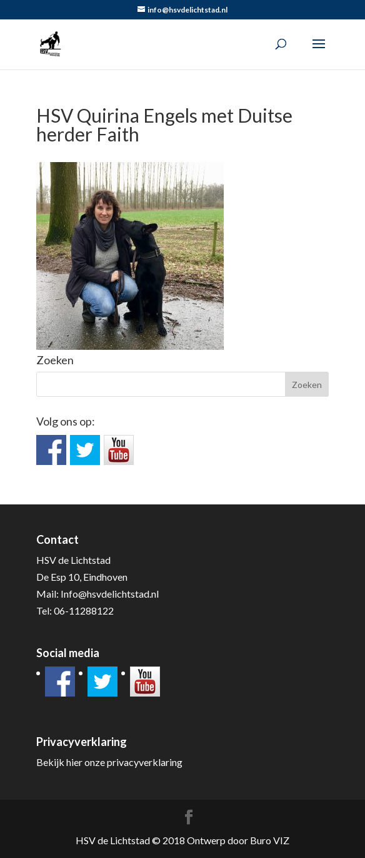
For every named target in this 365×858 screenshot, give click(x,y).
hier (74, 762)
